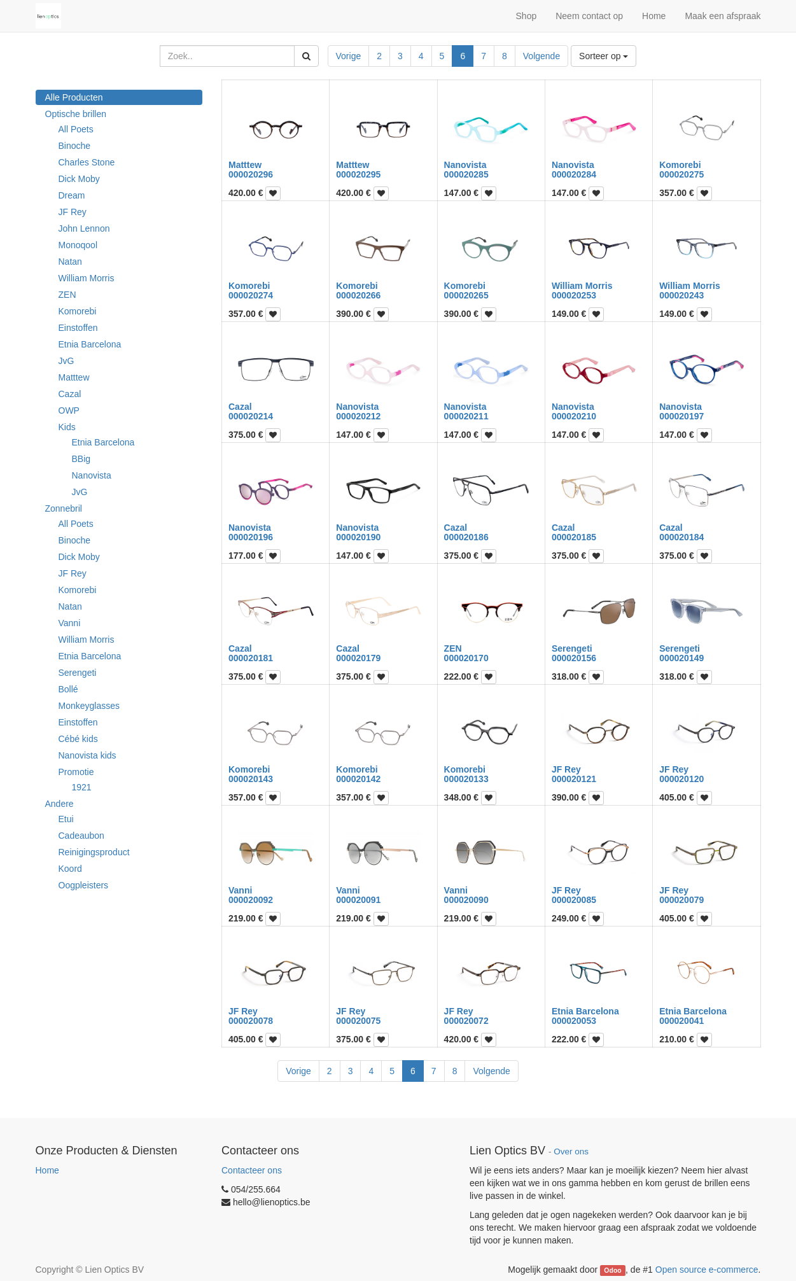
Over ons (571, 1151)
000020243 (681, 295)
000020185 (574, 537)
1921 (82, 787)
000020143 (250, 779)
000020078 (250, 1021)
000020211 (466, 416)
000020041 (681, 1021)
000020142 (358, 779)
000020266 (358, 295)
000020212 (358, 416)
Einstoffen (78, 328)
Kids (67, 427)
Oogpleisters (84, 885)
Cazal (70, 394)
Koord (70, 869)
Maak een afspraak (722, 16)
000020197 (681, 416)
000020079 (681, 900)
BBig (81, 459)
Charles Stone (87, 162)
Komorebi (78, 311)
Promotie (76, 772)
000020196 (250, 537)
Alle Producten (74, 97)
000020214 (250, 416)
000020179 (358, 658)
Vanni (70, 623)
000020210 (574, 416)
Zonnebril (63, 508)
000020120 (681, 779)
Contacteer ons (251, 1170)
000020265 (466, 295)
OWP (69, 410)
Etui (66, 819)
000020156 (574, 658)
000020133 (466, 779)
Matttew (74, 377)
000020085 (574, 900)
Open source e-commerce (706, 1269)
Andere (59, 804)
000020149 (681, 658)
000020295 (358, 174)
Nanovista (91, 475)
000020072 (466, 1021)
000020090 (466, 900)
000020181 (250, 658)
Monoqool (78, 245)
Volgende (541, 56)
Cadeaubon (81, 835)
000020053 (574, 1021)
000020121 (574, 779)
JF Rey (73, 212)
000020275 (681, 174)
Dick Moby (79, 179)
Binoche (75, 146)
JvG (66, 361)
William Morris (87, 278)
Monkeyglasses (89, 706)
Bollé (68, 689)
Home (47, 1170)
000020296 (250, 174)
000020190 (358, 537)
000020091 (358, 900)
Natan (70, 261)
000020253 (574, 295)
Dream (72, 195)
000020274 (250, 295)
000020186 (466, 537)
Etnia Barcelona (90, 344)
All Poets (76, 129)
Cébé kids (78, 739)
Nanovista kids (87, 755)
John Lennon (84, 228)
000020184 (681, 537)
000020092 (250, 900)
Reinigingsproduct (94, 852)
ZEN (67, 295)
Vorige (348, 56)
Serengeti (78, 673)
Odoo (612, 1270)
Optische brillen (76, 114)
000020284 (574, 174)
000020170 (466, 658)
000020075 (358, 1021)
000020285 (466, 174)
